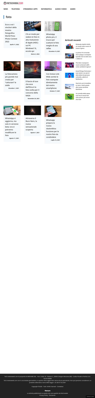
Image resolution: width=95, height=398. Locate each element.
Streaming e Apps (30, 9)
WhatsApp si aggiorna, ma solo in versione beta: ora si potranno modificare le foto (11, 127)
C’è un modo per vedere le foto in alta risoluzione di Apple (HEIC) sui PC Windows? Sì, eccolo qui (32, 42)
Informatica (46, 9)
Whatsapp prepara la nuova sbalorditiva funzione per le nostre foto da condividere (52, 128)
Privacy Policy (43, 395)
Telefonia (15, 9)
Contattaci (60, 386)
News (6, 9)
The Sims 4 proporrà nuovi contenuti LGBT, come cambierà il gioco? (83, 65)
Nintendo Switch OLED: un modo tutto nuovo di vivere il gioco (83, 46)
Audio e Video (61, 9)
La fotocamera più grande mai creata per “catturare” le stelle (11, 79)
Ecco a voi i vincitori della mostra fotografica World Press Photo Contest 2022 (11, 33)
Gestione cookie (90, 396)
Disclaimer (52, 395)
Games (72, 9)
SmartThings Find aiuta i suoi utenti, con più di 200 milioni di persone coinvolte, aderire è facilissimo (83, 75)
